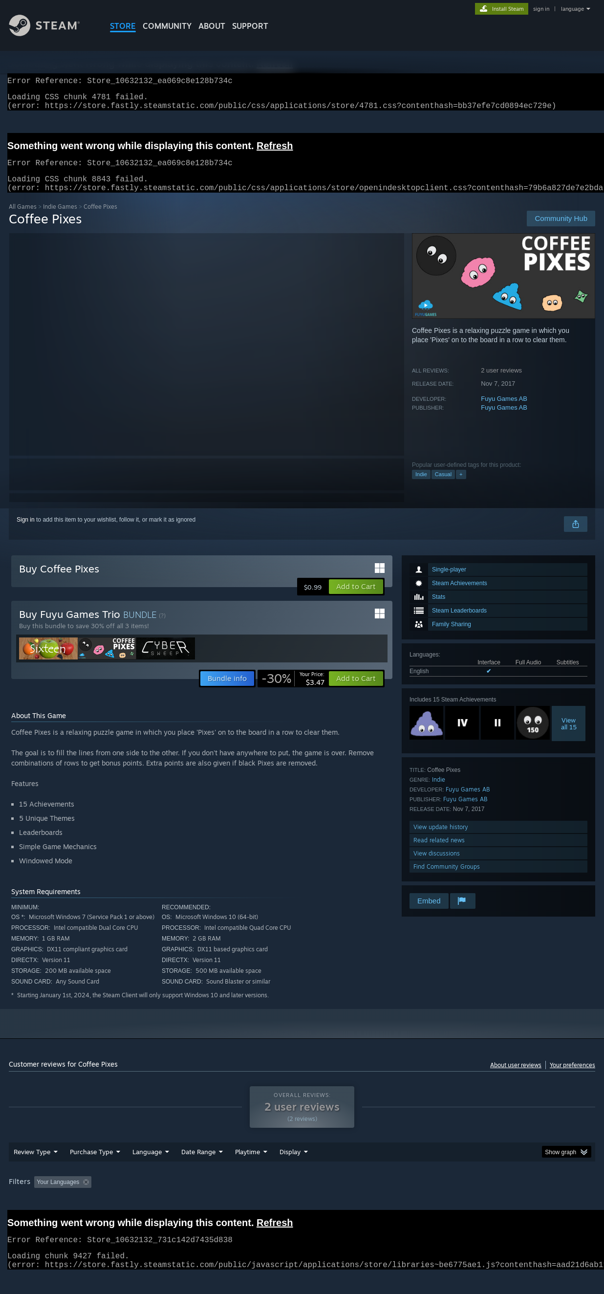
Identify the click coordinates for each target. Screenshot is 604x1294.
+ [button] (460, 486)
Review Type (32, 1163)
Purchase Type (91, 1163)
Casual (443, 486)
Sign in (26, 531)
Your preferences (572, 1076)
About (211, 26)
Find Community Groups (446, 878)
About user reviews (515, 1076)
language (572, 8)
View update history (440, 838)
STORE (123, 26)
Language (147, 1163)
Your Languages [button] (58, 1193)
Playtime (247, 1163)
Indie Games (60, 218)
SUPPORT (250, 26)
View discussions (436, 865)
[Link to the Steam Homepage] (52, 33)
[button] (356, 598)
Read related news (439, 851)
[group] (302, 1194)
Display (290, 1163)
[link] (293, 690)
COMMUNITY (167, 26)
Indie (421, 486)
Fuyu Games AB (504, 410)
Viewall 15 (569, 735)
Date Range (198, 1163)
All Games (23, 218)
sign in (541, 8)
